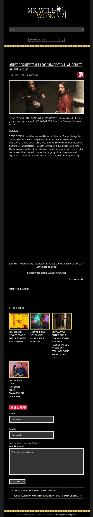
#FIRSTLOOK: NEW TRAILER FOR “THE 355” (36, 491)
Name (12, 413)
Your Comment (17, 446)
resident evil (77, 279)
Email (12, 429)
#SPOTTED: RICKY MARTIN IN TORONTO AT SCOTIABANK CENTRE (46, 496)
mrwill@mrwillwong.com (65, 514)
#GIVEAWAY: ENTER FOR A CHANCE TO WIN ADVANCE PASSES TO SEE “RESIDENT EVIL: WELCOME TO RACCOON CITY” (61, 345)
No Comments (32, 75)
